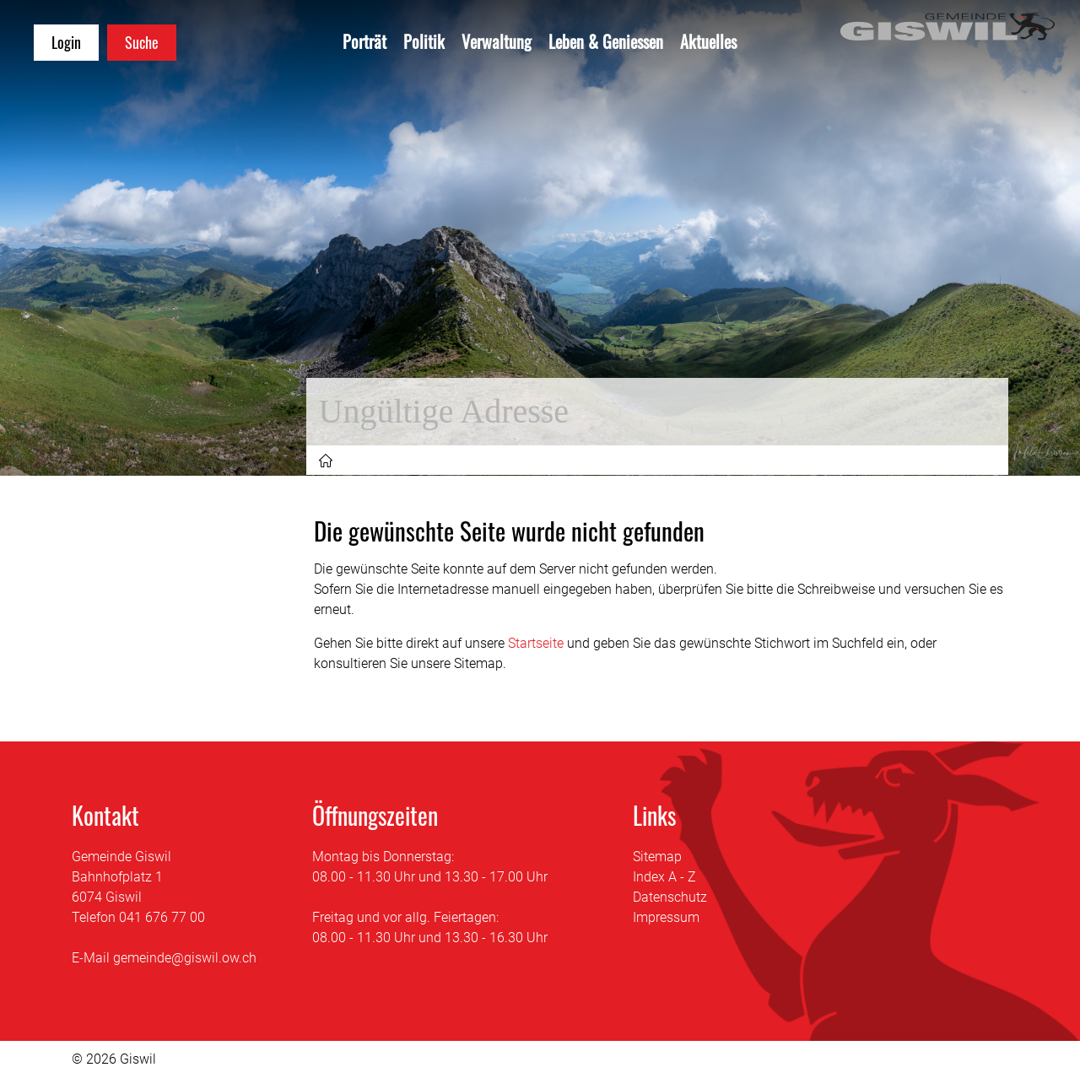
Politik (424, 41)
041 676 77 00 (162, 917)
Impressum (666, 917)
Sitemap (657, 857)
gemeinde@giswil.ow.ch (184, 958)
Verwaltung (497, 41)
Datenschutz (670, 897)
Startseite (536, 643)
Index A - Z (664, 877)
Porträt (364, 41)
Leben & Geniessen (605, 41)
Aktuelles (708, 41)
